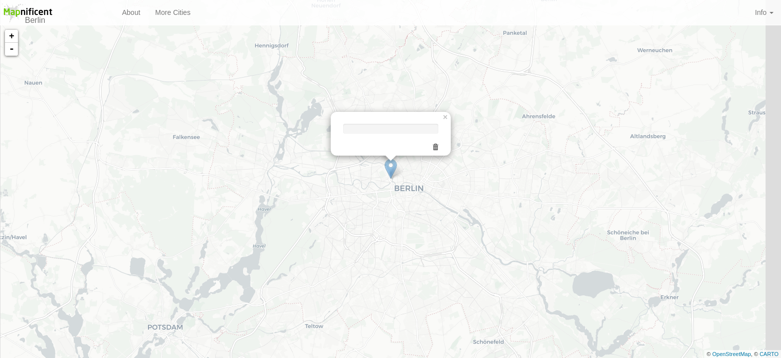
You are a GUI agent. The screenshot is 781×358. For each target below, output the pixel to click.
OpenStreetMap (731, 354)
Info (764, 12)
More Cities (173, 12)
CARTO (769, 354)
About (131, 12)
